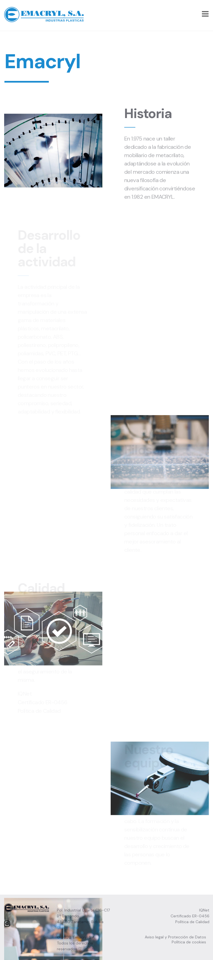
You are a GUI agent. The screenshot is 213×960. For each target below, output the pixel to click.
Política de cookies (189, 941)
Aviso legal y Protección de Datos (175, 936)
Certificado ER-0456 (190, 915)
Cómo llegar (68, 926)
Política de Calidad (192, 920)
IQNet (204, 909)
